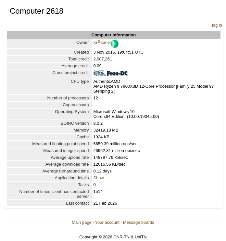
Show (98, 177)
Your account (107, 222)
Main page (82, 222)
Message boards (138, 222)
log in (217, 25)
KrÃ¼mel (101, 42)
